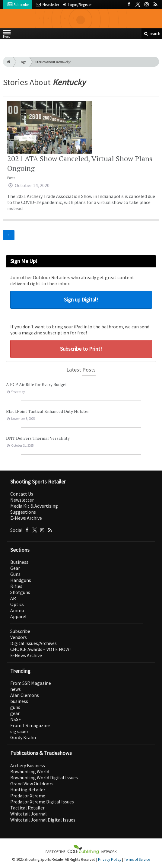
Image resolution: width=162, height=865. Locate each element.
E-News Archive (26, 518)
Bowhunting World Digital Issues (44, 777)
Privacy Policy (109, 859)
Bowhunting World (29, 771)
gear (15, 713)
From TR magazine (30, 725)
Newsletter (22, 500)
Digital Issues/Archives (33, 643)
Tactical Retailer (27, 808)
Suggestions (23, 512)
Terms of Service (137, 859)
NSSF (15, 719)
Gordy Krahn (23, 737)
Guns (15, 574)
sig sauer (19, 731)
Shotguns (20, 592)
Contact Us (21, 494)
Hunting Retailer (27, 790)
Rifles (16, 586)
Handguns (20, 580)
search (151, 33)
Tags (22, 61)
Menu (7, 35)
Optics (17, 604)
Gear (15, 568)
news (15, 689)
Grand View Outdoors (31, 783)
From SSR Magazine (30, 683)
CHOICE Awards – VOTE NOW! (40, 649)
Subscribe (20, 631)
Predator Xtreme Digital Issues (42, 802)
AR (13, 598)
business (19, 701)
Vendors (18, 637)
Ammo (17, 610)
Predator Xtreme (27, 796)
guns (15, 707)
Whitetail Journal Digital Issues (42, 820)
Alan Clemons (24, 695)
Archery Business (27, 765)
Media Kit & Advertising (34, 506)
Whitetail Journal (28, 814)
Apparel (18, 616)
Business (19, 562)
